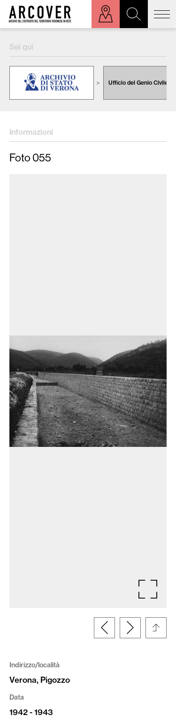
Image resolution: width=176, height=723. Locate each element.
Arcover (40, 14)
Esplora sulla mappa (106, 14)
